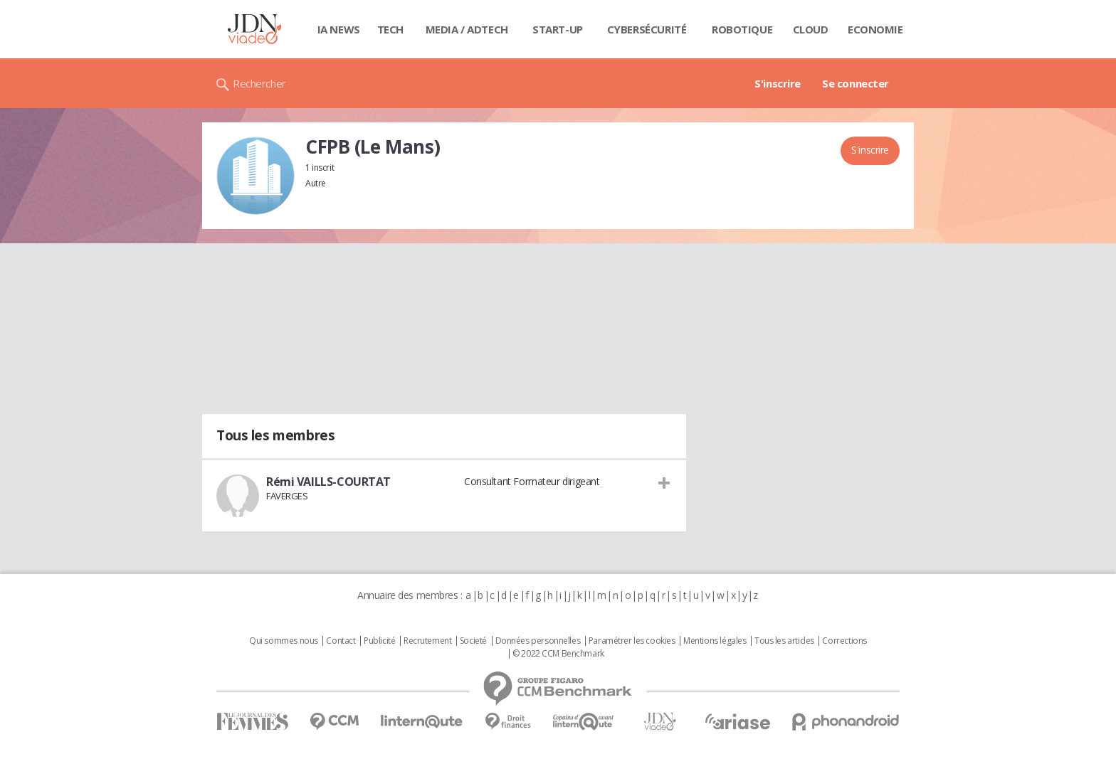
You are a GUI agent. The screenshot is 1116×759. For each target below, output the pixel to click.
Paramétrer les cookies (632, 641)
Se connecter (855, 83)
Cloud (810, 29)
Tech (390, 29)
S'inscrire (777, 83)
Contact (340, 641)
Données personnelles (538, 641)
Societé (473, 641)
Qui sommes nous (283, 641)
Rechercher (259, 83)
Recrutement (427, 641)
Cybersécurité (647, 29)
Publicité (379, 641)
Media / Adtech (467, 29)
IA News (338, 29)
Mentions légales (714, 641)
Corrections (844, 641)
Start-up (557, 29)
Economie (875, 29)
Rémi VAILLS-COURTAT (328, 481)
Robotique (742, 29)
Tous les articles (784, 641)
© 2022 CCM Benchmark (558, 654)
